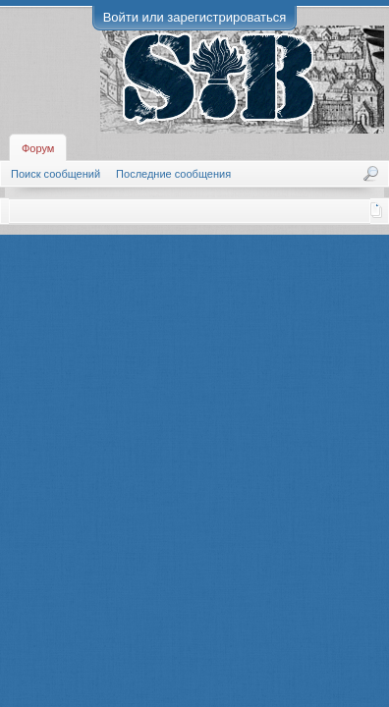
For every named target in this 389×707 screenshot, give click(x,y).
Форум (38, 148)
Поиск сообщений (55, 174)
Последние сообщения (173, 174)
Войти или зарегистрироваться (195, 17)
